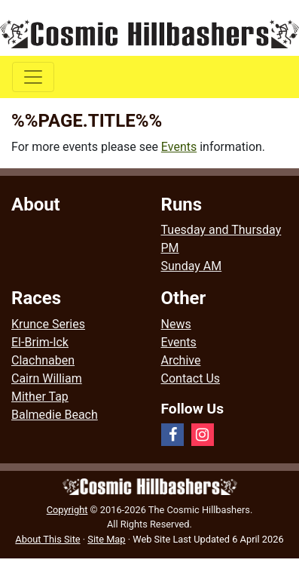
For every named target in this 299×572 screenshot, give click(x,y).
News (176, 324)
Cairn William (46, 378)
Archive (181, 360)
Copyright (67, 509)
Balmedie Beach (54, 414)
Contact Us (191, 378)
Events (179, 147)
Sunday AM (191, 266)
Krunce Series (48, 324)
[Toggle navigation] (33, 77)
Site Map (106, 539)
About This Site (47, 539)
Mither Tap (40, 396)
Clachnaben (43, 360)
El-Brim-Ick (40, 342)
